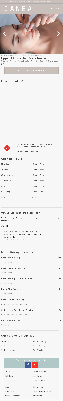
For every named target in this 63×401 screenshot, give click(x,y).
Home (4, 54)
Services (14, 54)
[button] (4, 32)
